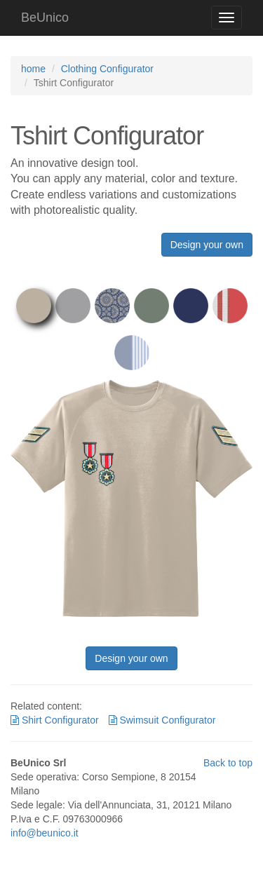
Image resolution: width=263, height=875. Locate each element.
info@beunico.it (45, 833)
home (33, 68)
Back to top (227, 762)
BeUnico (45, 18)
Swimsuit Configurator (162, 720)
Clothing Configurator (107, 68)
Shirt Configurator (55, 720)
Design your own (206, 244)
